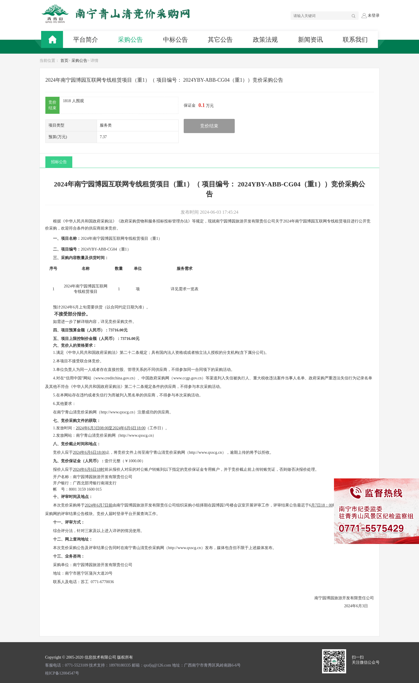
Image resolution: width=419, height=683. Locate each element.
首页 (64, 60)
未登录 (370, 15)
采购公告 (79, 60)
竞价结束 (209, 125)
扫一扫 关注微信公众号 (366, 660)
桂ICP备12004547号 (62, 673)
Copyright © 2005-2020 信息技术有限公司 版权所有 (89, 657)
